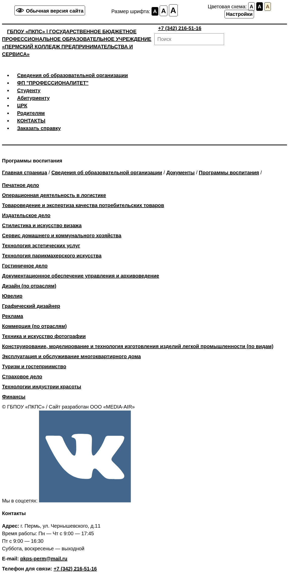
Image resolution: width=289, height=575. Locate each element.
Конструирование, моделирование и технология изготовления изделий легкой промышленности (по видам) (137, 346)
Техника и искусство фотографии (44, 336)
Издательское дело (26, 215)
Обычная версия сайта (55, 11)
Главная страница (24, 172)
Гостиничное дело (25, 265)
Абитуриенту (33, 98)
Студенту (29, 90)
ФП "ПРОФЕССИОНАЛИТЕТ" (53, 83)
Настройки (239, 14)
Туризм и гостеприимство (34, 366)
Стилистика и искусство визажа (42, 225)
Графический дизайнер (31, 306)
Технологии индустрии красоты (41, 386)
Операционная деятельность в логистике (54, 195)
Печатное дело (20, 185)
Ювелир (12, 296)
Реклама (12, 316)
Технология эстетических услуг (41, 245)
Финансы (13, 396)
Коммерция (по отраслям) (34, 326)
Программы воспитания (229, 172)
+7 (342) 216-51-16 (179, 28)
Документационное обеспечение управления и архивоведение (80, 276)
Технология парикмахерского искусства (51, 255)
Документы (180, 172)
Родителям (31, 113)
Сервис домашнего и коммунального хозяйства (61, 235)
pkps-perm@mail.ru (43, 558)
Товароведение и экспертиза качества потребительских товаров (83, 205)
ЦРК (22, 105)
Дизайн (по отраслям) (29, 286)
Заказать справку (39, 128)
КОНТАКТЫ (31, 120)
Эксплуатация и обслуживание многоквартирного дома (71, 356)
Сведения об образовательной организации (72, 75)
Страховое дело (22, 376)
